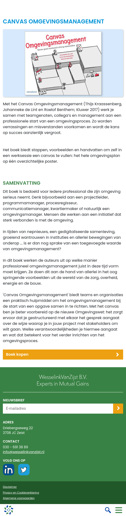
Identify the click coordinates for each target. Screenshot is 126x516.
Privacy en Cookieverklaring (21, 492)
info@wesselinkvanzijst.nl (23, 451)
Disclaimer (10, 487)
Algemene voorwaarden (19, 498)
